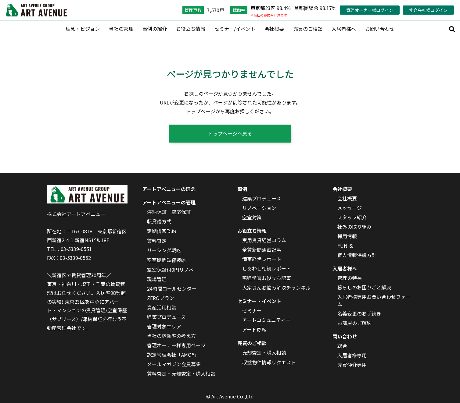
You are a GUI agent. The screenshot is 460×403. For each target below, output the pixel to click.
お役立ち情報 (190, 28)
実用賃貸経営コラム (264, 240)
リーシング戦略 (164, 250)
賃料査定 (157, 240)
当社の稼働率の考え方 (171, 335)
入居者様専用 (352, 355)
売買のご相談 (307, 28)
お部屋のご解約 (354, 323)
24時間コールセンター (171, 288)
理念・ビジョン (83, 28)
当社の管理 (121, 28)
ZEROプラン (160, 298)
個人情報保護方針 (356, 255)
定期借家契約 (161, 231)
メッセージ (349, 207)
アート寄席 (254, 329)
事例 (242, 189)
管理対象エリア (164, 326)
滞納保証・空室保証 (169, 211)
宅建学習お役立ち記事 (266, 277)
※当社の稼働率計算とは (268, 14)
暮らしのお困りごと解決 (364, 287)
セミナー (252, 310)
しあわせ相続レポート (266, 268)
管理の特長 (349, 277)
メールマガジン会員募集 (174, 364)
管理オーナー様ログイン (369, 10)
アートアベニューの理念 (169, 189)
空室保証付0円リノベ (170, 269)
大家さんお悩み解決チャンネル (276, 287)
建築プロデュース (166, 316)
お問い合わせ (379, 28)
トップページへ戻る (230, 133)
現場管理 (157, 279)
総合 (342, 345)
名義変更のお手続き (359, 313)
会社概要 (274, 28)
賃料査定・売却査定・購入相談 (181, 373)
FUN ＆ (345, 245)
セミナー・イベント (259, 301)
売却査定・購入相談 (264, 352)
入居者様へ (344, 28)
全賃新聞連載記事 (261, 249)
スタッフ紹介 (352, 217)
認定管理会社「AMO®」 (173, 354)
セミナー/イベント (234, 28)
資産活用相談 (161, 307)
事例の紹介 (154, 28)
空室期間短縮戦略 (166, 259)
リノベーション (259, 207)
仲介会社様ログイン (428, 10)
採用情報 (347, 236)
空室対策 (252, 217)
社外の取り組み (354, 226)
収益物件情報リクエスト (269, 362)
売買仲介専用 (352, 364)
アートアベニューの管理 (169, 202)
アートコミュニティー (266, 319)
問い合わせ (344, 336)
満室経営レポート (261, 259)
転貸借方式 (159, 221)
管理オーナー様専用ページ (176, 345)
